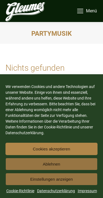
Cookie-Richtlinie (20, 191)
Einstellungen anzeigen (51, 179)
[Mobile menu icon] (87, 11)
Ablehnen (51, 164)
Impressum (87, 191)
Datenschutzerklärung (56, 191)
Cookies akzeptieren (51, 149)
